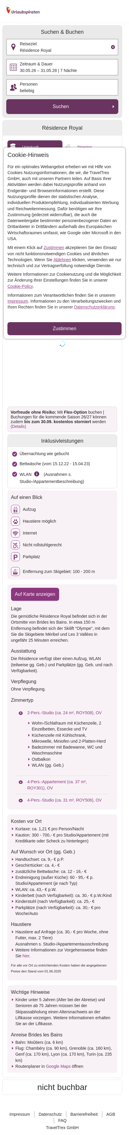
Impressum (17, 301)
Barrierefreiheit (84, 1114)
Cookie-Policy (20, 286)
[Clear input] (113, 47)
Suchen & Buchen (62, 32)
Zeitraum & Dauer (36, 64)
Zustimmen (54, 247)
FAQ (62, 1120)
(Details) (18, 426)
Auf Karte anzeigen (35, 594)
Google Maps (58, 1066)
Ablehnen (62, 259)
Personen (29, 84)
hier (26, 955)
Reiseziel (28, 43)
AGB (110, 1114)
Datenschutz (50, 1114)
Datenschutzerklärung (94, 307)
